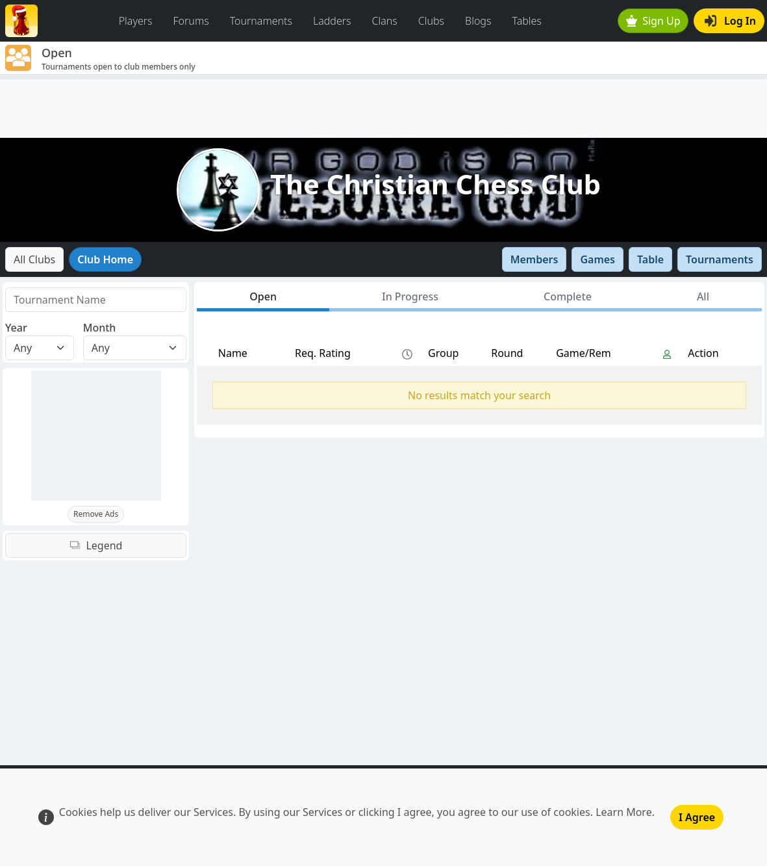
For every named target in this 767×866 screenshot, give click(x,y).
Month (99, 328)
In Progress (410, 296)
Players (136, 21)
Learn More (624, 812)
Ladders (332, 21)
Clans (384, 21)
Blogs (478, 21)
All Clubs (34, 259)
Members (534, 259)
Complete (568, 296)
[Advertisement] (383, 108)
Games (597, 259)
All (703, 296)
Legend (96, 545)
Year (16, 328)
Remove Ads (95, 513)
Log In (730, 21)
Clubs (431, 21)
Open (263, 296)
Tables (526, 21)
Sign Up (653, 21)
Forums (191, 21)
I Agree (697, 817)
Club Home (105, 259)
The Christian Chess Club (435, 184)
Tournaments (261, 21)
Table (650, 259)
